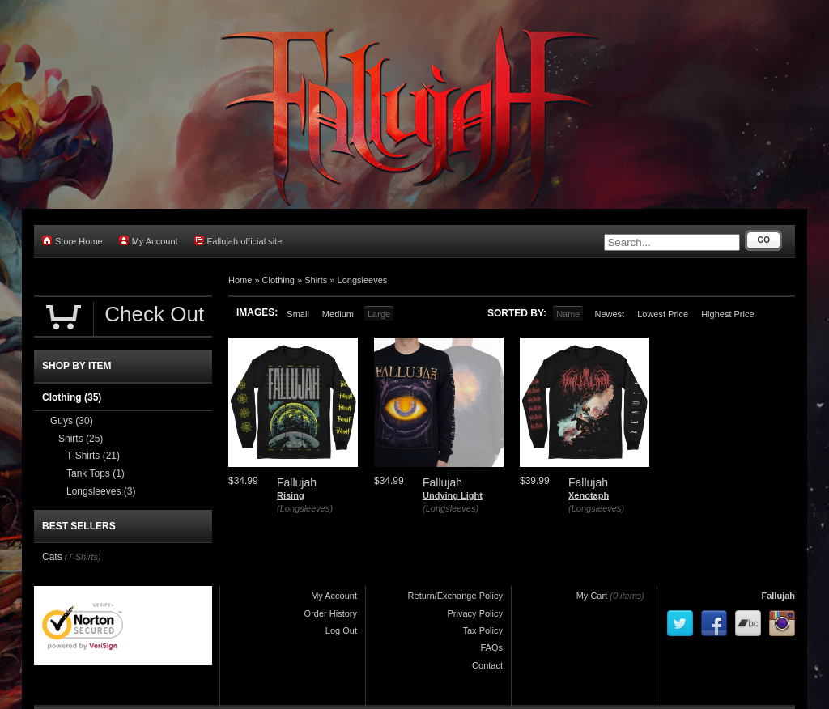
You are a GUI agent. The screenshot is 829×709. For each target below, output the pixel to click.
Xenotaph (588, 495)
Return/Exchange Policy (455, 596)
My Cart (592, 596)
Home (240, 280)
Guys (71, 421)
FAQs (491, 647)
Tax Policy (482, 630)
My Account (148, 241)
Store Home (72, 241)
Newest (609, 314)
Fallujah (778, 596)
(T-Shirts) (83, 557)
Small (298, 314)
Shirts (315, 280)
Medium (338, 314)
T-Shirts (93, 455)
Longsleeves (363, 280)
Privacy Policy (475, 613)
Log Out (341, 630)
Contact (487, 665)
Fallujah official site (238, 241)
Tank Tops (95, 473)
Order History (330, 613)
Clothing (278, 280)
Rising (290, 495)
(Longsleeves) (305, 508)
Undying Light (453, 495)
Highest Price (727, 314)
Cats (52, 557)
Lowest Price (662, 314)
